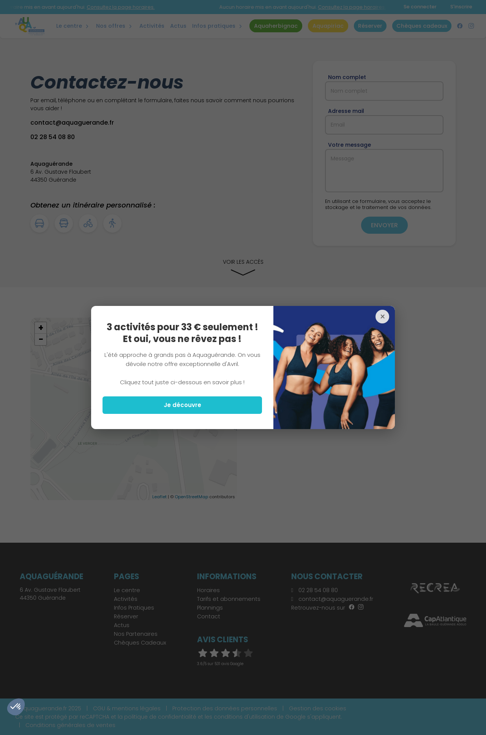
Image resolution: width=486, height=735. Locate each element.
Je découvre (182, 405)
